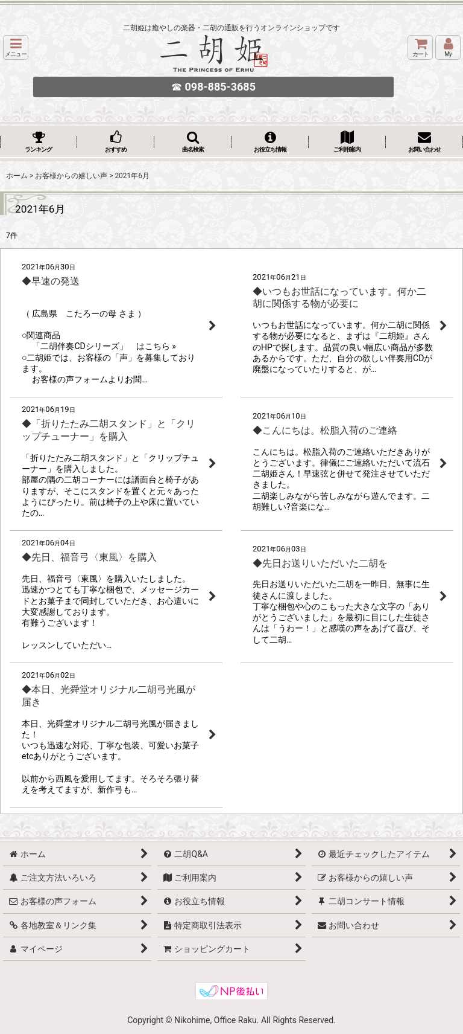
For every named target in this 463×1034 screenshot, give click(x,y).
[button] (15, 47)
